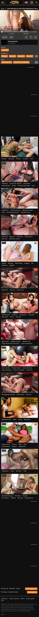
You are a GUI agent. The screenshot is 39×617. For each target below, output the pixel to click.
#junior (12, 317)
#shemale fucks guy (7, 496)
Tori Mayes (4, 592)
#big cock (12, 236)
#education (5, 290)
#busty (14, 185)
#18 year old (4, 588)
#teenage (10, 263)
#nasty (20, 419)
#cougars (25, 158)
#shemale (18, 471)
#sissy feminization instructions (10, 343)
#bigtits (4, 263)
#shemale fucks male (24, 185)
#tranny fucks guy (15, 210)
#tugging (26, 263)
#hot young (5, 317)
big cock (29, 56)
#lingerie (14, 446)
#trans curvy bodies (18, 370)
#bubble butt (22, 446)
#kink (20, 444)
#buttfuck (14, 315)
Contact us (4, 598)
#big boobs (27, 419)
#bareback (5, 183)
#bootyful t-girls (16, 368)
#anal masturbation (26, 343)
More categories (31, 588)
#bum (14, 419)
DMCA (23, 598)
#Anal (18, 588)
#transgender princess (13, 212)
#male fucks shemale (16, 183)
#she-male (5, 236)
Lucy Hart (5, 50)
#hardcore (4, 265)
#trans (32, 158)
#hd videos (20, 236)
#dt (32, 263)
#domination (26, 183)
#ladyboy (13, 498)
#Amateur (12, 588)
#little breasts (20, 394)
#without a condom (14, 239)
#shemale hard (6, 62)
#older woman (6, 444)
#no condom (5, 498)
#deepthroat (5, 471)
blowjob (4, 56)
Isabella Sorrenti (13, 592)
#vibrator (18, 158)
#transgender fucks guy (8, 394)
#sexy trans (29, 370)
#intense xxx (20, 290)
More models (32, 592)
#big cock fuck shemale (21, 62)
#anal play (11, 158)
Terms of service (14, 598)
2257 (2, 600)
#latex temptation (7, 370)
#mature (4, 158)
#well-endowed (6, 185)
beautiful (12, 56)
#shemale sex (28, 236)
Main (2, 8)
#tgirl (3, 212)
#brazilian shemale (27, 210)
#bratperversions (6, 419)
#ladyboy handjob (15, 341)
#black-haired (18, 263)
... (36, 56)
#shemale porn (6, 315)
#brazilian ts (5, 210)
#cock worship (6, 368)
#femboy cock (26, 341)
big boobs (21, 56)
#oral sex (12, 290)
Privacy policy (30, 598)
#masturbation (6, 446)
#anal (33, 185)
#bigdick (11, 265)
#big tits (25, 496)
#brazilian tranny (25, 212)
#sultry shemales (27, 368)
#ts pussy (18, 317)
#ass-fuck (4, 239)
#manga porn (23, 315)
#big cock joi (5, 341)
